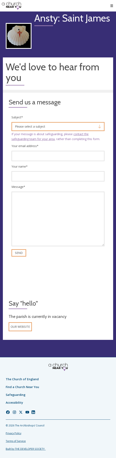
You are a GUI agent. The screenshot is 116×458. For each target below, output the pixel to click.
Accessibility (14, 402)
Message (18, 187)
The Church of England (22, 379)
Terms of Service (16, 441)
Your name (19, 166)
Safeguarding (15, 395)
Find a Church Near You (22, 387)
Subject (17, 117)
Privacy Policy (13, 433)
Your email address (24, 146)
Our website (20, 327)
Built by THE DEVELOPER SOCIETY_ (26, 449)
